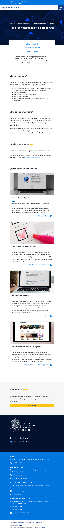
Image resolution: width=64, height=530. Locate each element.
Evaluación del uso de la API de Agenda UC (37, 365)
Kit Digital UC (43, 527)
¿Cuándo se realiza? (32, 51)
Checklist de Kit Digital (43, 216)
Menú (60, 7)
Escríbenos (32, 405)
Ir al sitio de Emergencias (19, 478)
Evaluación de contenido (43, 316)
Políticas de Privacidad (19, 442)
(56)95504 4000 (17, 462)
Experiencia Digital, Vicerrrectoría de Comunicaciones (28, 522)
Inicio (11, 23)
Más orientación (17, 494)
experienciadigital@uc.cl (32, 157)
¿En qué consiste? (32, 44)
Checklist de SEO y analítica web (40, 265)
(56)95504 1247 (17, 509)
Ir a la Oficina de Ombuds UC (21, 512)
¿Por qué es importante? (32, 47)
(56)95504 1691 (17, 506)
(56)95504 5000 (17, 475)
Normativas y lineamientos (23, 23)
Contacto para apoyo (18, 491)
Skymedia (19, 525)
